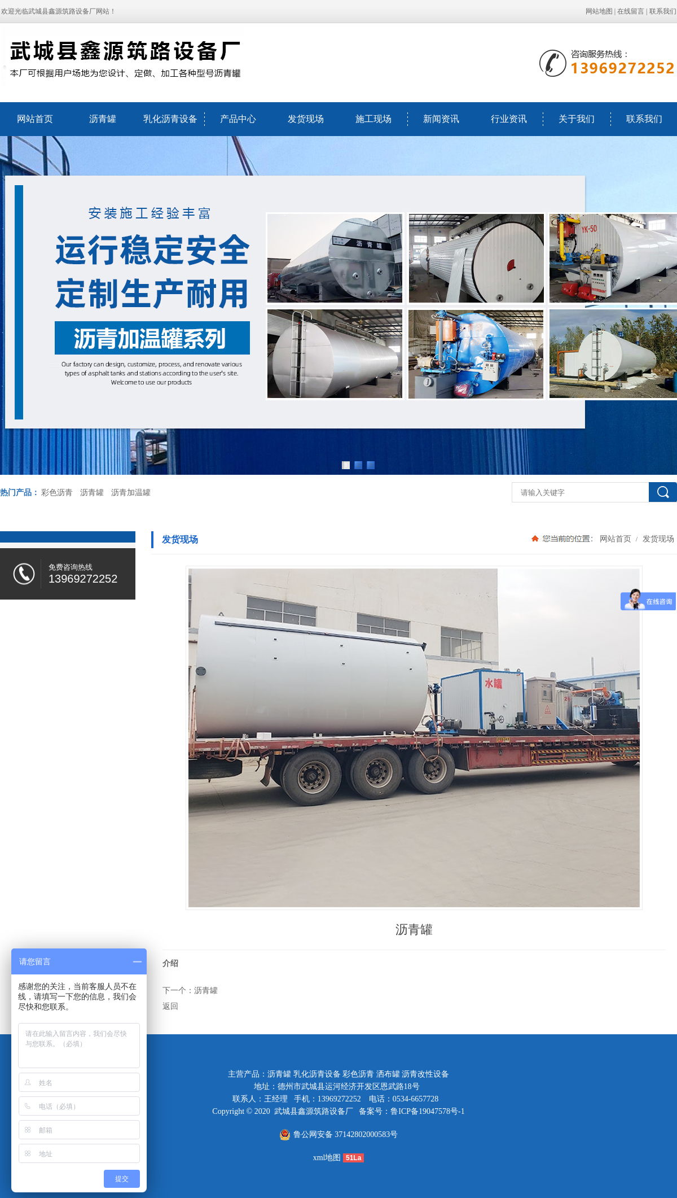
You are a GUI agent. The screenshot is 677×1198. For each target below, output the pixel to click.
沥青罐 (102, 119)
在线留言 (630, 11)
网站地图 (599, 11)
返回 (170, 1006)
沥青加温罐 (131, 492)
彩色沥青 (57, 492)
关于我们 (577, 119)
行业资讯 (509, 119)
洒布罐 (388, 1074)
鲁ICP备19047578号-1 (427, 1111)
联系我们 (662, 11)
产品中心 (238, 119)
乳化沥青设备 (170, 119)
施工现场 (373, 119)
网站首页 (35, 119)
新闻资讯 (441, 119)
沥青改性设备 (425, 1074)
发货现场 (306, 119)
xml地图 (327, 1157)
